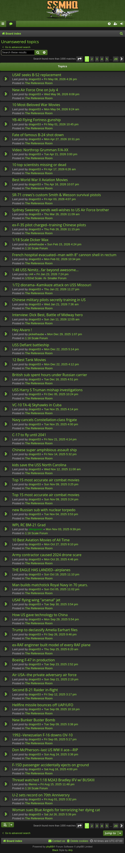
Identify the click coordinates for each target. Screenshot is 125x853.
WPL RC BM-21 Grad (29, 524)
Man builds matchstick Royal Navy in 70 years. (50, 584)
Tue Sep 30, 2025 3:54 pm (61, 604)
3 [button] (97, 59)
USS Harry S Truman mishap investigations (47, 389)
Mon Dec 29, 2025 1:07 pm (64, 334)
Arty (70, 850)
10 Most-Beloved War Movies (36, 104)
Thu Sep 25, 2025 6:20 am (61, 649)
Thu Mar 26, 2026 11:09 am (61, 214)
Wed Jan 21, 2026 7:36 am (61, 304)
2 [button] (92, 59)
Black (55, 850)
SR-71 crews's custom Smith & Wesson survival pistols (56, 194)
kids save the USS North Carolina (39, 464)
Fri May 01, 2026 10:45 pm (61, 124)
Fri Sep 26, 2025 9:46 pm (60, 634)
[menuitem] (11, 24)
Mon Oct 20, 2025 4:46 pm (61, 559)
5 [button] (107, 59)
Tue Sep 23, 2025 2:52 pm (61, 664)
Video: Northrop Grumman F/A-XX (40, 149)
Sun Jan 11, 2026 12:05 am (61, 319)
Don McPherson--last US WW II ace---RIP (45, 749)
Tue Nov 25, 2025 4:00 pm (61, 424)
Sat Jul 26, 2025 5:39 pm (60, 814)
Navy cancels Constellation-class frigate (44, 419)
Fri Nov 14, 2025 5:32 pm (60, 454)
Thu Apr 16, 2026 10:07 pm (61, 184)
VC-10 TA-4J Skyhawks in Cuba (37, 404)
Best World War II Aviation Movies (40, 179)
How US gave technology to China (40, 614)
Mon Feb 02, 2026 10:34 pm (62, 259)
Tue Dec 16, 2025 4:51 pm (61, 379)
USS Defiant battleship (30, 344)
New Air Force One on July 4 (35, 89)
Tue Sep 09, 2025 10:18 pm (62, 709)
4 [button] (102, 59)
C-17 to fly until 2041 (29, 434)
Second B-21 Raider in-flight (35, 689)
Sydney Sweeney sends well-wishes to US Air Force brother (60, 209)
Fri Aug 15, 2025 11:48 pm (57, 784)
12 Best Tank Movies (29, 359)
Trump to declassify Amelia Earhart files (44, 629)
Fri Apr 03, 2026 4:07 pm (60, 199)
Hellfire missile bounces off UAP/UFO (42, 704)
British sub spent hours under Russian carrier (49, 374)
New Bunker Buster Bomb (33, 720)
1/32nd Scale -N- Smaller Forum (45, 278)
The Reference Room (39, 83)
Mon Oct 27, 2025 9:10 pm (61, 544)
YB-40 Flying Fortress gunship (36, 119)
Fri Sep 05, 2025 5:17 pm (60, 739)
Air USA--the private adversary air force (44, 674)
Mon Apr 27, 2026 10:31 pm (61, 139)
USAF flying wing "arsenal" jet (36, 600)
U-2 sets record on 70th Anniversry (41, 795)
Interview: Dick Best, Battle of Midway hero (47, 314)
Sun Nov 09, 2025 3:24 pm (61, 499)
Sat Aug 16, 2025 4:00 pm (60, 769)
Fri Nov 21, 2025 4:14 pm (60, 439)
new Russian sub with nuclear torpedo (43, 509)
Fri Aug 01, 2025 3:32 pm (60, 799)
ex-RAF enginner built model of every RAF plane (51, 644)
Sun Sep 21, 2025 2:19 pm (61, 679)
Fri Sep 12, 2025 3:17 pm (60, 694)
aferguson (36, 529)
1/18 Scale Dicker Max (30, 239)
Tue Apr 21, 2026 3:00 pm (60, 154)
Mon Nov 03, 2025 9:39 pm (63, 529)
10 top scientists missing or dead (39, 164)
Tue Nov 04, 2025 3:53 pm (61, 514)
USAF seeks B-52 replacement (36, 74)
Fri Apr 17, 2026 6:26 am (60, 169)
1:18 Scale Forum (36, 248)
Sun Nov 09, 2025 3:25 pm (61, 484)
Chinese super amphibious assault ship (44, 449)
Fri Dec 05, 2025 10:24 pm (61, 394)
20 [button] (115, 59)
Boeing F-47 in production (33, 660)
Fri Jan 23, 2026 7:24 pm (52, 274)
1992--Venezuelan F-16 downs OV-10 (42, 735)
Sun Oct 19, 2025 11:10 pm (61, 574)
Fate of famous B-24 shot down (38, 134)
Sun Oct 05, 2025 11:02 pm (61, 589)
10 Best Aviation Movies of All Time (41, 540)
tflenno (33, 784)
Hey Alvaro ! (22, 329)
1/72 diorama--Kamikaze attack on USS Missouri (51, 284)
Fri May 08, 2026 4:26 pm (60, 79)
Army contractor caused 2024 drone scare (46, 554)
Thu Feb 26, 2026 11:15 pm (61, 229)
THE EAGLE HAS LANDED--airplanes (41, 569)
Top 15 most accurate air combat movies (45, 480)
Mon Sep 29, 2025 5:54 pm (61, 619)
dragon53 (35, 79)
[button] (79, 59)
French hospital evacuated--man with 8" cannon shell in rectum (64, 254)
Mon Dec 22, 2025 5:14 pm (61, 349)
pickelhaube (36, 244)
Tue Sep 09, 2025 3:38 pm (61, 724)
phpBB (50, 846)
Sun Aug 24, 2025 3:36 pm (61, 754)
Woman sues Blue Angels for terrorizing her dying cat (56, 809)
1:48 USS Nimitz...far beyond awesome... (45, 269)
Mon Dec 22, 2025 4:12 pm (61, 364)
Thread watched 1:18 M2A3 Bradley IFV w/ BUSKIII (53, 780)
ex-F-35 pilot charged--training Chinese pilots (49, 224)
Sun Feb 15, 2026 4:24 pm (64, 244)
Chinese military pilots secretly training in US (49, 299)
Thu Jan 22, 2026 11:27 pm (61, 289)
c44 (31, 274)
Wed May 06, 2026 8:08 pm (61, 94)
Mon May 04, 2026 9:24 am (61, 109)
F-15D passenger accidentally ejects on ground (50, 764)
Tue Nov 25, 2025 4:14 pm (61, 409)
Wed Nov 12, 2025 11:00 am (62, 469)
